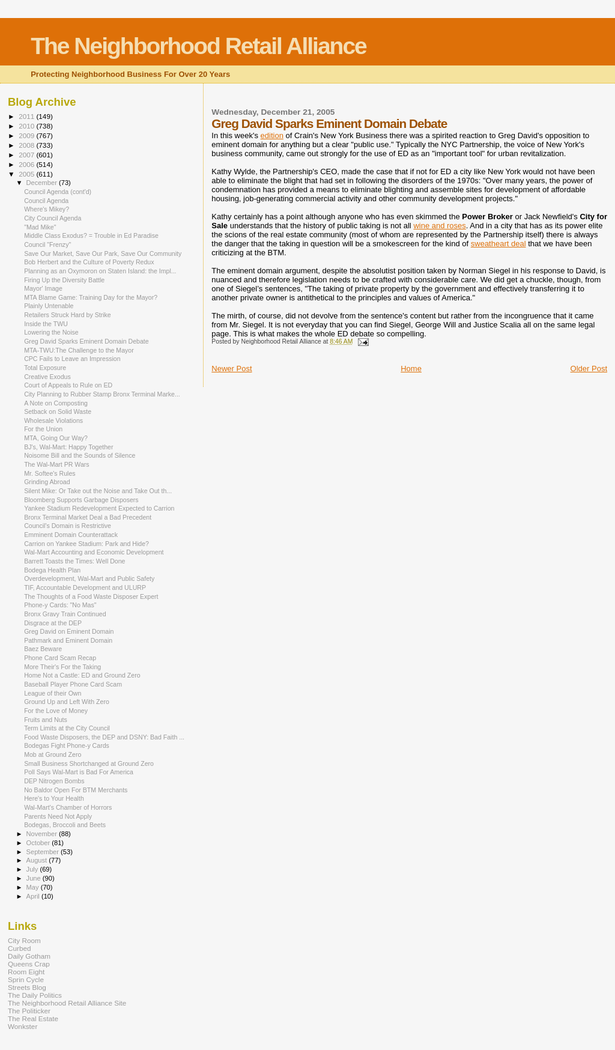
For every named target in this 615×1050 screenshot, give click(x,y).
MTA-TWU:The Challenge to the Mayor (79, 350)
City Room (24, 940)
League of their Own (52, 693)
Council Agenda (46, 200)
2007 (27, 155)
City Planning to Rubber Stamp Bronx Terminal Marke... (102, 394)
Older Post (589, 368)
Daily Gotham (29, 956)
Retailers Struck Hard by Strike (67, 314)
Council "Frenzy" (47, 244)
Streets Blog (27, 987)
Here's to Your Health (54, 798)
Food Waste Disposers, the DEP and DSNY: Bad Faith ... (104, 737)
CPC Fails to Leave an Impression (72, 358)
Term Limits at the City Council (67, 728)
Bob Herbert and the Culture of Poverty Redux (89, 262)
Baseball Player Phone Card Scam (73, 684)
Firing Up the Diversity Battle (64, 280)
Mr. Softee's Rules (50, 473)
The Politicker (29, 1011)
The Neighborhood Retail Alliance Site (67, 1003)
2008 (27, 145)
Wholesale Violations (53, 420)
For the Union (43, 428)
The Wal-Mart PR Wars (56, 464)
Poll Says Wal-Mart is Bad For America (78, 771)
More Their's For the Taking (62, 666)
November (42, 833)
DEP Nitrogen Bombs (54, 780)
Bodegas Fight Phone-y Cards (66, 745)
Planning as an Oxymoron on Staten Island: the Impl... (100, 271)
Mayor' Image (43, 288)
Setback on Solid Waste (57, 411)
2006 (27, 164)
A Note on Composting (56, 403)
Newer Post (231, 368)
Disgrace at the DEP (53, 623)
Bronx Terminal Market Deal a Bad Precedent (87, 517)
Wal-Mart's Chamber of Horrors (68, 807)
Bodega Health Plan (52, 570)
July (33, 869)
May (33, 887)
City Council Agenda (52, 218)
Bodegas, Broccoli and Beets (65, 824)
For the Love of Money (56, 710)
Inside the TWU (46, 323)
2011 (27, 116)
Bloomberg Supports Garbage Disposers (81, 499)
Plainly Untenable (48, 305)
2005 (27, 174)
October (39, 842)
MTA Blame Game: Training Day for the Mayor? (90, 297)
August (37, 860)
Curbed (19, 948)
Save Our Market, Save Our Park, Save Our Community (102, 253)
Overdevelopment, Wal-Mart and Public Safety (89, 578)
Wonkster (22, 1026)
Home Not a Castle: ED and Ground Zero (82, 675)
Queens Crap (29, 964)
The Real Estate (33, 1018)
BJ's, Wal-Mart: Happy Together (68, 447)
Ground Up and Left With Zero (66, 701)
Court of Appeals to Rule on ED (68, 385)
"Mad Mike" (40, 227)
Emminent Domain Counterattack (71, 534)
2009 (27, 135)
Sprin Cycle (26, 979)
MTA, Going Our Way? (56, 438)
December (42, 182)
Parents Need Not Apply (58, 816)
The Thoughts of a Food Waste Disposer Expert (91, 596)
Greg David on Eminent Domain (69, 631)
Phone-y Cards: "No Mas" (60, 604)
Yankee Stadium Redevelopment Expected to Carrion (99, 508)
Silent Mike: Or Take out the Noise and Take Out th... (98, 490)
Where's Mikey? (46, 209)
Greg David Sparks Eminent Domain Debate (86, 341)
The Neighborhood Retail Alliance (198, 46)
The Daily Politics (35, 995)
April (33, 896)
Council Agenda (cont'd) (57, 191)
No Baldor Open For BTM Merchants (75, 790)
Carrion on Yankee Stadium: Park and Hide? (86, 543)
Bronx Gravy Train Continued (65, 614)
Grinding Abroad (47, 481)
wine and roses (439, 225)
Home (411, 368)
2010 (27, 126)
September (43, 851)
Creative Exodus (47, 376)
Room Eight (26, 972)
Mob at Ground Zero (52, 754)
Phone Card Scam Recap (60, 657)
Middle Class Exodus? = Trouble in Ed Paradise (91, 235)
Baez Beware (43, 648)
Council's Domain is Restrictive (67, 525)
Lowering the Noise (51, 332)
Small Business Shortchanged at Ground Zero (89, 763)
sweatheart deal (498, 243)
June (34, 878)
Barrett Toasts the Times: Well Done (74, 561)
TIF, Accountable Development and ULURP (85, 587)
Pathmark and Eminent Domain (68, 640)
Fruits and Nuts (45, 719)
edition (272, 135)
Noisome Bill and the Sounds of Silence (79, 455)
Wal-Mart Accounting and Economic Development (93, 552)
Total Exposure (45, 367)
